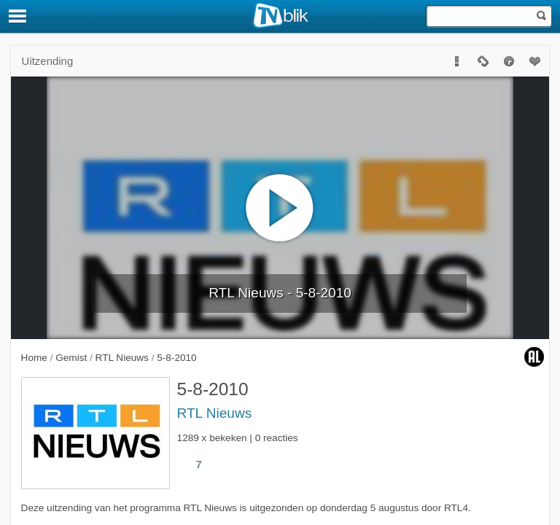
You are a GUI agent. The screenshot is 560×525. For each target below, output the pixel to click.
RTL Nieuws (214, 413)
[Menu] (18, 16)
